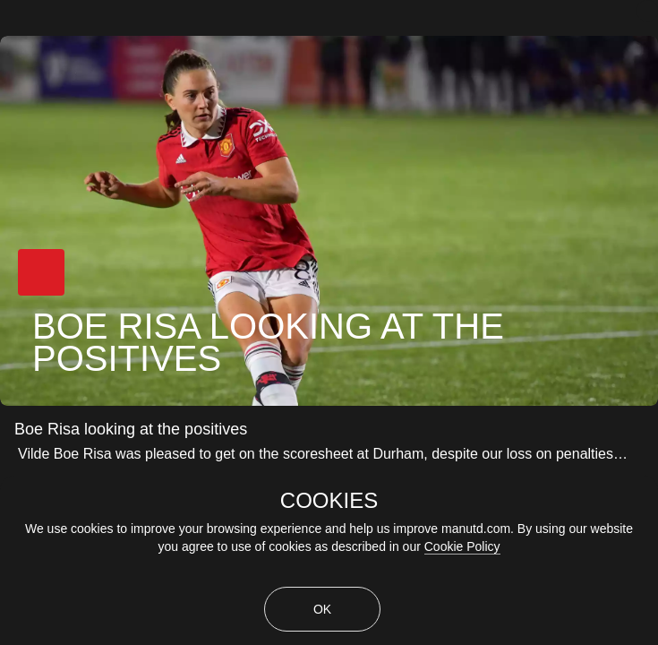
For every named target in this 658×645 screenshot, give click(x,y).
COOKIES (329, 501)
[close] (647, 11)
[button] (41, 272)
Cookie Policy (462, 546)
